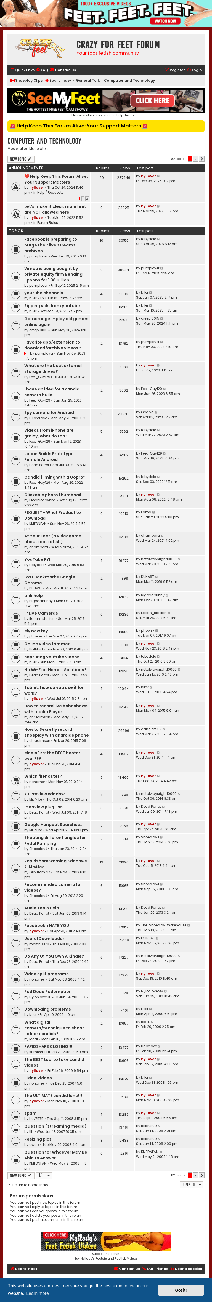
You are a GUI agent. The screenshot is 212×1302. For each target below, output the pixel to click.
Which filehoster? (43, 776)
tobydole (148, 239)
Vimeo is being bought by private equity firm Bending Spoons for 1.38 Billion (53, 274)
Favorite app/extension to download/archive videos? (52, 345)
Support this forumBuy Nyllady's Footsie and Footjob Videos (106, 1246)
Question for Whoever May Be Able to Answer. (55, 1155)
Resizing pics (38, 1139)
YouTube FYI (37, 559)
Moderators (39, 149)
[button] (202, 159)
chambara (38, 547)
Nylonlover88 (40, 997)
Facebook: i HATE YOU (46, 925)
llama (146, 512)
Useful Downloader (44, 938)
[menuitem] (42, 70)
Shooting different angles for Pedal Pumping (55, 840)
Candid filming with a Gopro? (55, 477)
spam (30, 1113)
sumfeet (36, 1051)
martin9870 (39, 944)
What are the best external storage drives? (53, 368)
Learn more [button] (37, 1293)
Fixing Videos (38, 1078)
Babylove (149, 1046)
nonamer (37, 781)
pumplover (38, 256)
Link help (33, 595)
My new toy (36, 631)
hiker (145, 687)
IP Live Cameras (41, 613)
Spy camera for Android (49, 412)
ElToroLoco (38, 418)
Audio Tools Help (41, 908)
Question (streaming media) (55, 1126)
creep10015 (38, 330)
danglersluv (151, 729)
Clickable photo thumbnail (52, 495)
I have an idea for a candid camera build (52, 392)
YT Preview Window (44, 794)
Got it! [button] (181, 1290)
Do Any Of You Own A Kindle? (54, 956)
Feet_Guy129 (39, 376)
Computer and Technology (44, 141)
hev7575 (36, 1118)
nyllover (36, 187)
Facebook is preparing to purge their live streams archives (50, 245)
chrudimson (39, 717)
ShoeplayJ (38, 848)
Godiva (147, 412)
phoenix (36, 636)
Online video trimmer (47, 644)
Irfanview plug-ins (43, 807)
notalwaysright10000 (159, 559)
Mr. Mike (35, 799)
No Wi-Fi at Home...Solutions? (55, 670)
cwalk (34, 1144)
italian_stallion (42, 618)
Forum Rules (47, 222)
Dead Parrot (39, 465)
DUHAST (35, 588)
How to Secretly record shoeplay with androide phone (56, 732)
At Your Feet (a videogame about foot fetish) (52, 538)
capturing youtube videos (52, 657)
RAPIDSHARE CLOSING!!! (48, 1046)
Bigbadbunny (41, 601)
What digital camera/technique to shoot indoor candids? (54, 1028)
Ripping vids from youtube (52, 306)
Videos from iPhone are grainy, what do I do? (49, 433)
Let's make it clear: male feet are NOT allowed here (55, 209)
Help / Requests (50, 192)
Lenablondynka (42, 500)
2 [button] (196, 158)
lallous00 (149, 1125)
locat (33, 1039)
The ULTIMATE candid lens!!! (53, 1095)
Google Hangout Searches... (53, 824)
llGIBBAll (148, 938)
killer (32, 298)
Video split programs (46, 974)
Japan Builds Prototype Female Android (49, 456)
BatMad (36, 649)
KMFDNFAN (38, 523)
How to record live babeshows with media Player (56, 708)
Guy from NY (39, 872)
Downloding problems (47, 1009)
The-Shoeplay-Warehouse (163, 925)
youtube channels (43, 293)
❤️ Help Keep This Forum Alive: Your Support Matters (56, 179)
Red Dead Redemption (48, 991)
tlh (31, 1131)
